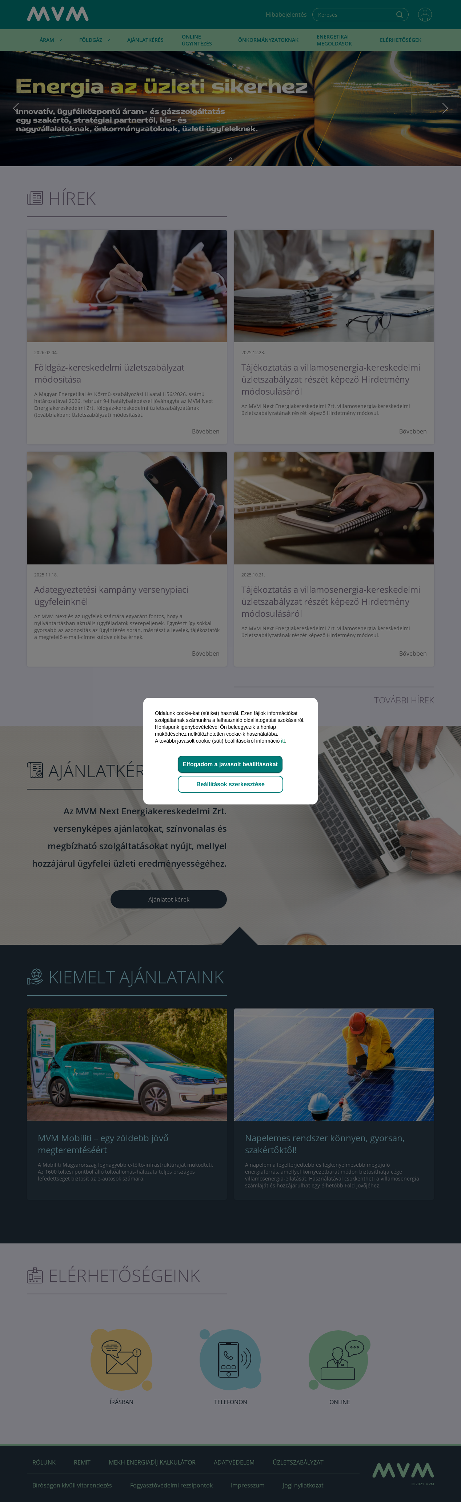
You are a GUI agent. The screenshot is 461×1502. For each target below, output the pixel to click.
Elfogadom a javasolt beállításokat (230, 764)
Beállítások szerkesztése (230, 784)
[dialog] (230, 751)
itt (283, 741)
